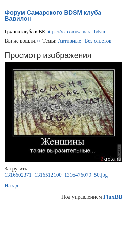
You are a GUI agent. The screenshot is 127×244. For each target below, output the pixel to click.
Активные (69, 41)
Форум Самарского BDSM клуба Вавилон (53, 15)
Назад (11, 185)
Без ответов (98, 41)
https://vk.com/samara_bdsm (75, 31)
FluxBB (112, 197)
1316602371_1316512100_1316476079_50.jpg (56, 175)
